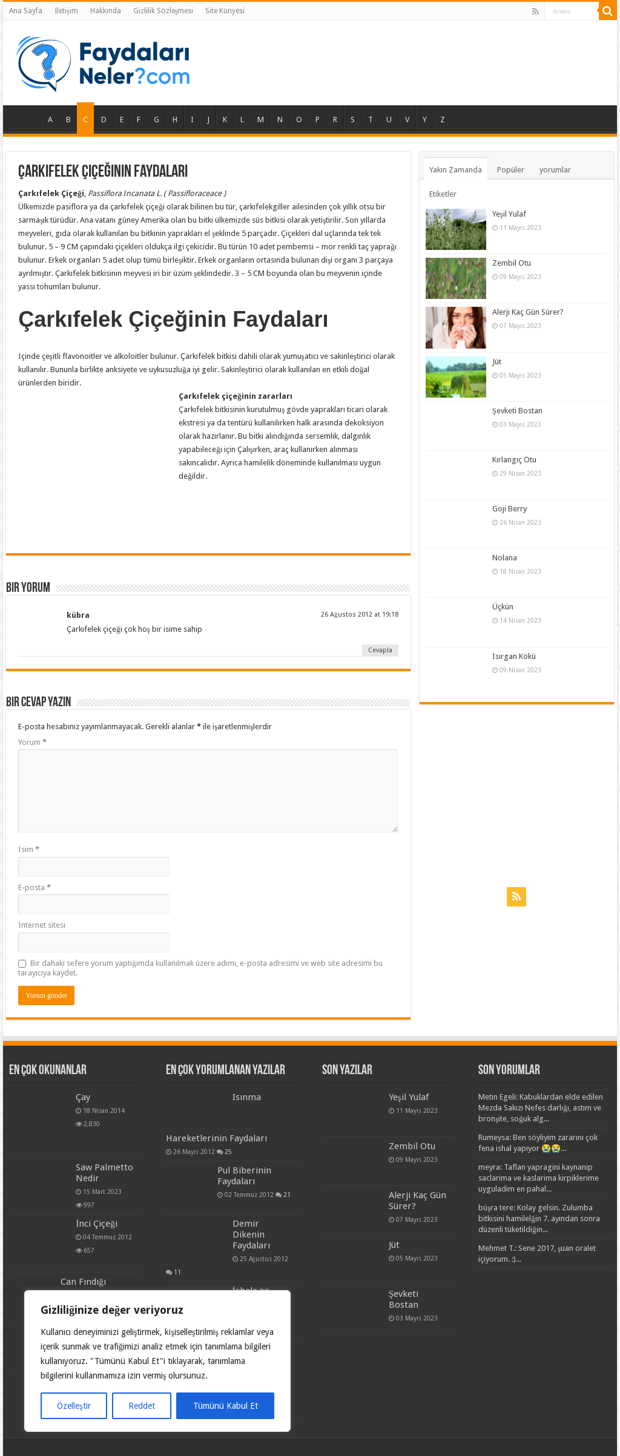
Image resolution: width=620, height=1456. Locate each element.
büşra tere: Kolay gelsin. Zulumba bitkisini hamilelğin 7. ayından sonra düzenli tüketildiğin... (539, 1218)
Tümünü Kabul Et (225, 1406)
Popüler (510, 169)
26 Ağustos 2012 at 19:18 (359, 614)
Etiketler (443, 193)
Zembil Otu (511, 262)
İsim (28, 849)
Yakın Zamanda (455, 169)
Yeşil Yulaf (509, 213)
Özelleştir (73, 1406)
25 (228, 1151)
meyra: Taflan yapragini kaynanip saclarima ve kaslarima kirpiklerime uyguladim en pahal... (538, 1178)
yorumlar (555, 169)
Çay (83, 1097)
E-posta (34, 887)
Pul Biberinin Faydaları (244, 1176)
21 (287, 1194)
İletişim (66, 11)
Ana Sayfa (25, 11)
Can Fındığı (83, 1281)
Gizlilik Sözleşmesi (163, 11)
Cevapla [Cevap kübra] (380, 650)
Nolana (504, 557)
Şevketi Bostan (517, 410)
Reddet (141, 1406)
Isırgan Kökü (514, 656)
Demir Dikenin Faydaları (251, 1234)
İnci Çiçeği (96, 1223)
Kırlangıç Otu (514, 459)
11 (177, 1272)
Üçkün (502, 606)
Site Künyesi (225, 11)
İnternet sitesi (41, 925)
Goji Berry (509, 508)
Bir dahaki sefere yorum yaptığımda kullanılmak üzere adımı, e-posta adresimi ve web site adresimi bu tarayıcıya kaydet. (200, 968)
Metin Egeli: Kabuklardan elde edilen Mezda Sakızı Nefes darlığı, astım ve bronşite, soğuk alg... (540, 1107)
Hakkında (105, 11)
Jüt (496, 361)
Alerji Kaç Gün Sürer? (528, 311)
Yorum (32, 742)
